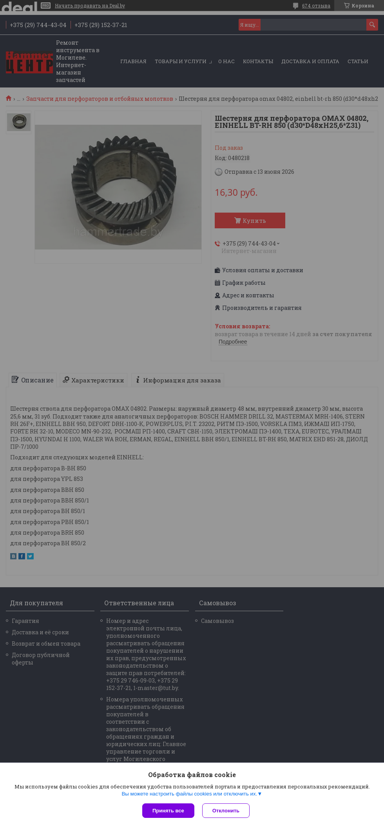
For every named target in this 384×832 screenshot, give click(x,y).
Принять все (168, 811)
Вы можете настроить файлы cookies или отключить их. (189, 794)
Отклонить (225, 811)
